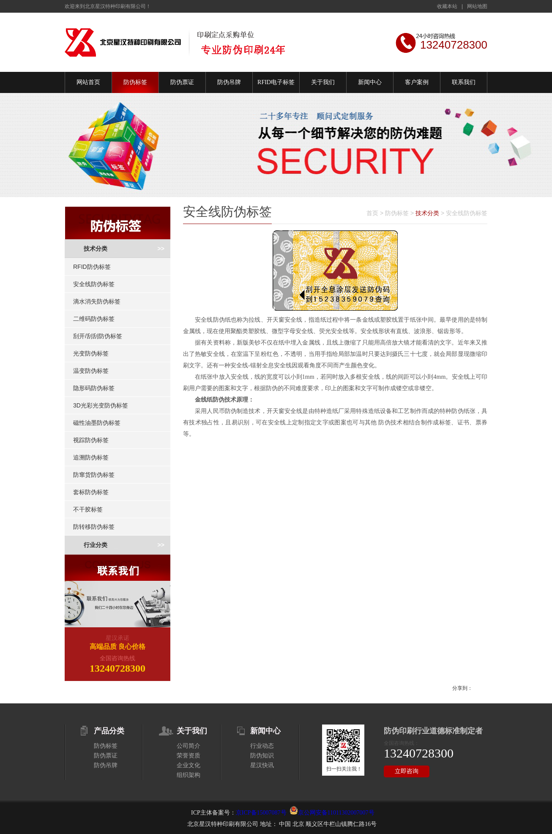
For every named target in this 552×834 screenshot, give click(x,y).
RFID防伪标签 (92, 266)
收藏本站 (447, 6)
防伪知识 (262, 755)
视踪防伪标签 (91, 440)
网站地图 (477, 6)
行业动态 (262, 746)
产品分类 (109, 731)
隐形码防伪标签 (94, 388)
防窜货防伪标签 (94, 474)
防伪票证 (182, 82)
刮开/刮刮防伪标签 (97, 336)
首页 (372, 213)
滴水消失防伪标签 (96, 301)
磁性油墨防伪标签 (96, 422)
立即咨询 (406, 771)
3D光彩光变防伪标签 (100, 405)
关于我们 (323, 82)
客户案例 (417, 82)
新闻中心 (370, 82)
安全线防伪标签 (94, 284)
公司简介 (188, 746)
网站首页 (88, 82)
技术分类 (95, 249)
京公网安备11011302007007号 (336, 812)
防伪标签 (135, 82)
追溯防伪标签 (91, 457)
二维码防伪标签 (94, 318)
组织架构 (188, 775)
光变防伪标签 (91, 353)
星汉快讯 (262, 765)
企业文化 (188, 765)
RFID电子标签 (276, 82)
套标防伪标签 (91, 492)
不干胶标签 (88, 509)
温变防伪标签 (91, 370)
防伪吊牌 (229, 82)
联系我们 (463, 82)
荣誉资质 (188, 755)
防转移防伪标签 (94, 526)
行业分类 (95, 545)
